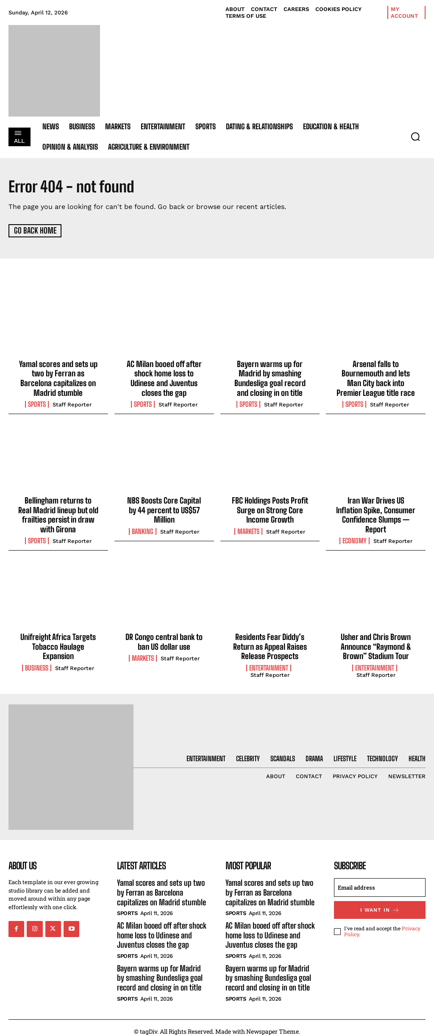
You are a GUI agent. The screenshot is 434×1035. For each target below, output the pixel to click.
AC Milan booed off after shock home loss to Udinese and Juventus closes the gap (164, 377)
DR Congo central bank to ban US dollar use (164, 638)
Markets (248, 528)
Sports (37, 402)
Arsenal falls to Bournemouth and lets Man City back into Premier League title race (376, 377)
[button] (415, 136)
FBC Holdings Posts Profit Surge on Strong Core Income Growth (270, 507)
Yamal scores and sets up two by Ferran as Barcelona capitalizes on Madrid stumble (58, 377)
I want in (380, 905)
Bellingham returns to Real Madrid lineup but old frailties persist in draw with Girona (58, 512)
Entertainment (268, 663)
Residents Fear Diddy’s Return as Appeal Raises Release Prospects (270, 642)
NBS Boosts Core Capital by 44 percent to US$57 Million (164, 507)
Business (36, 663)
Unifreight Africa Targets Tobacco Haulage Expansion (58, 642)
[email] (380, 883)
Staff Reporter (72, 403)
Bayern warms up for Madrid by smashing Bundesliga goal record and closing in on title (269, 377)
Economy (354, 537)
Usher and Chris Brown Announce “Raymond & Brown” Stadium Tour (376, 642)
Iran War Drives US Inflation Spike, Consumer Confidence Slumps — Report (376, 512)
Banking (142, 528)
